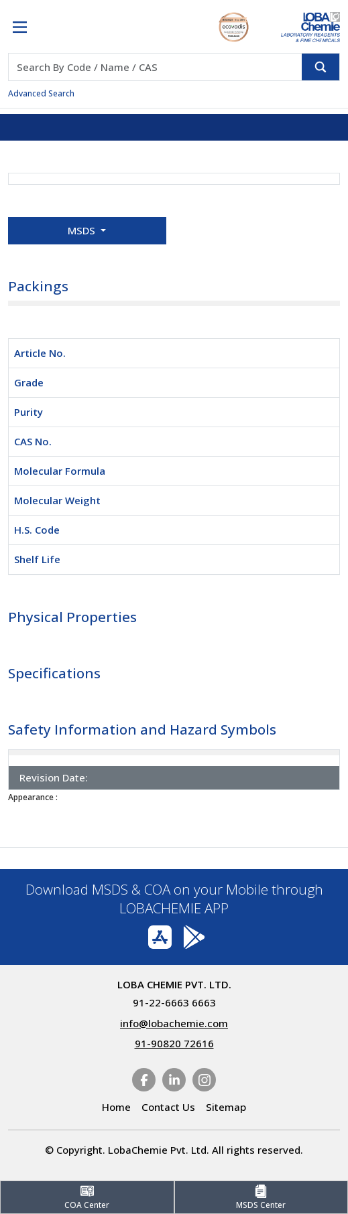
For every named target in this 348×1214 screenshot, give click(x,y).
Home (116, 1107)
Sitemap (226, 1107)
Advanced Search (41, 93)
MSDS (83, 230)
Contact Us (168, 1107)
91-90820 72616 (174, 1043)
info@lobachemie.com (174, 1023)
